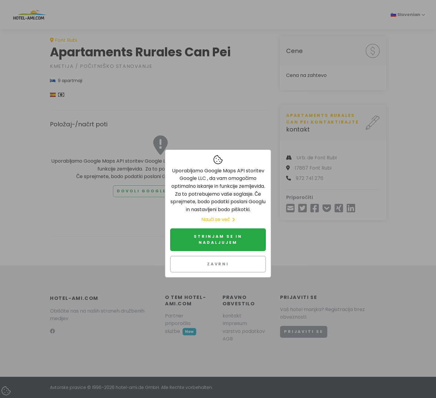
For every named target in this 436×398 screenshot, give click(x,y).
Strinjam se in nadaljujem (218, 239)
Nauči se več (218, 219)
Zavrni (218, 264)
